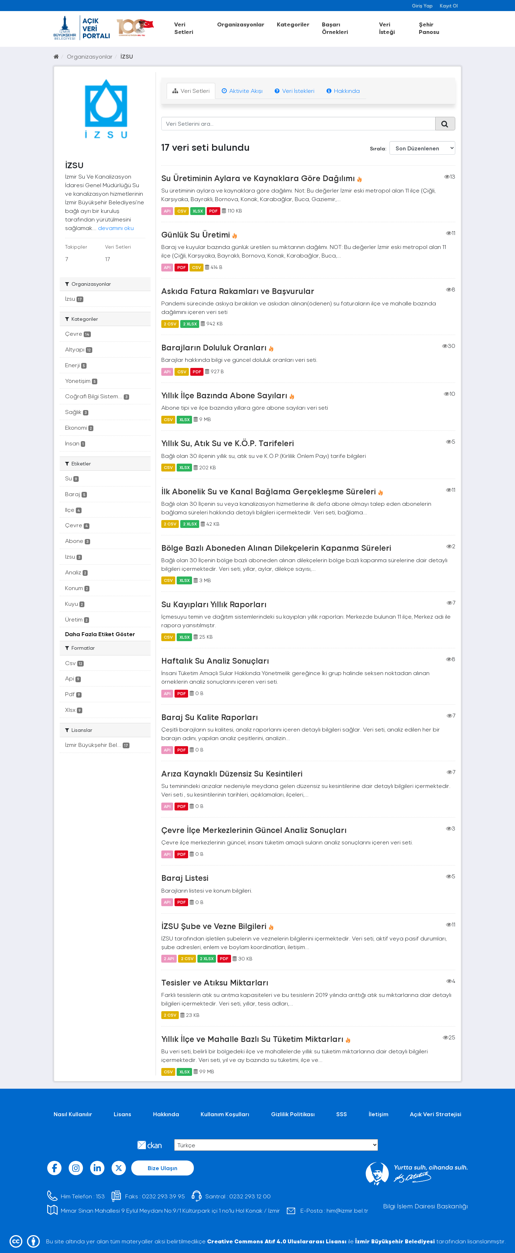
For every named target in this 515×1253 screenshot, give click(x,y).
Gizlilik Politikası (293, 1114)
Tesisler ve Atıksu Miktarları (214, 982)
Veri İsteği (387, 27)
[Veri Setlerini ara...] (298, 123)
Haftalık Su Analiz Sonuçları (215, 660)
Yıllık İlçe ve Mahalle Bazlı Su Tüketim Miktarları (252, 1038)
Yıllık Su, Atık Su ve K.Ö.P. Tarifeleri (227, 443)
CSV (181, 211)
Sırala (377, 148)
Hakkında (343, 90)
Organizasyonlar (240, 24)
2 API (169, 959)
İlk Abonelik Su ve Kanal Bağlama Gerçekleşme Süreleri (268, 491)
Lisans (122, 1114)
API (167, 211)
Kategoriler (293, 24)
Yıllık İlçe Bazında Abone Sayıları (224, 395)
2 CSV (170, 323)
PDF (213, 211)
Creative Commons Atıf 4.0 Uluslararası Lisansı (277, 1241)
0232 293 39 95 (163, 1196)
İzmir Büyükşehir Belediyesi (395, 1241)
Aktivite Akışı (242, 90)
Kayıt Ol (449, 6)
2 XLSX (190, 323)
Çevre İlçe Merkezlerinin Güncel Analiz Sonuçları (254, 829)
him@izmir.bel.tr (347, 1210)
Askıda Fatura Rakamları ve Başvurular (237, 290)
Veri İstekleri (294, 90)
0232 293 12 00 (250, 1196)
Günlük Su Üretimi (195, 234)
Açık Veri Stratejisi (435, 1114)
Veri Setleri (183, 27)
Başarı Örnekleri (335, 27)
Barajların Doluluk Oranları (213, 347)
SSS (341, 1114)
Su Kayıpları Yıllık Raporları (213, 604)
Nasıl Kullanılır (73, 1114)
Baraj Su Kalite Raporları (209, 717)
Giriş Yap (422, 6)
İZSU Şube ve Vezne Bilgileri (213, 925)
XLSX (198, 211)
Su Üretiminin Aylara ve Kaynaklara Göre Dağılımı (258, 178)
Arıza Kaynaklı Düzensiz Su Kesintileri (232, 773)
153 (100, 1196)
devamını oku (116, 227)
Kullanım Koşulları (225, 1114)
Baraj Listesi (185, 877)
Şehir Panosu (429, 27)
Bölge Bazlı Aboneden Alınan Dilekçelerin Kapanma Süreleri (276, 547)
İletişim (378, 1114)
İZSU (127, 56)
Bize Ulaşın (162, 1168)
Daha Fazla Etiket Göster (100, 634)
